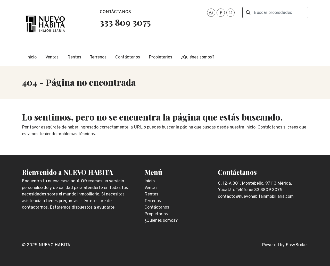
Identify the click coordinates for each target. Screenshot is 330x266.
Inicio (31, 57)
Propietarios (160, 57)
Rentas (74, 57)
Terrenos (98, 57)
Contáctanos (127, 57)
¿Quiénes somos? (197, 57)
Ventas (52, 57)
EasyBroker (297, 245)
